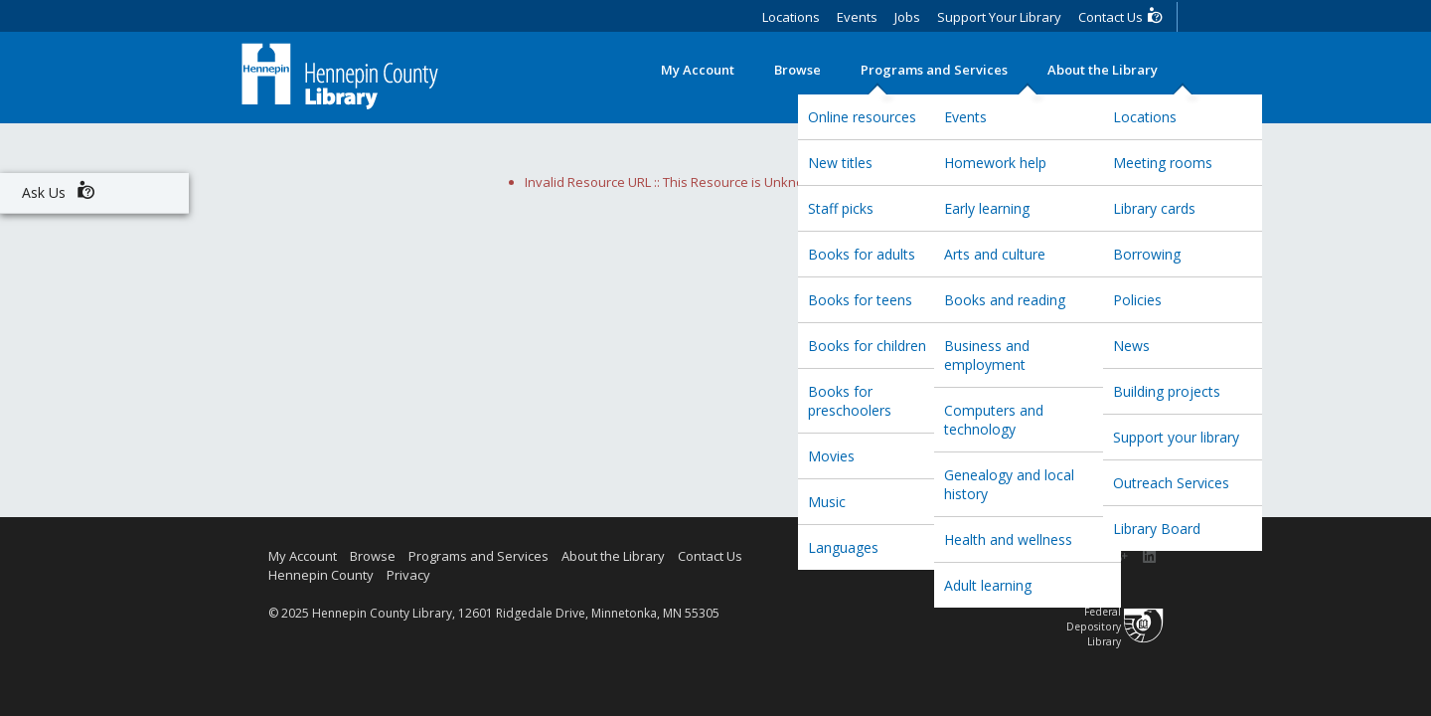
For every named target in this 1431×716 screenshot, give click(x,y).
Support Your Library (999, 17)
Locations (791, 17)
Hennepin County (321, 575)
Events (857, 17)
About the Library (1102, 70)
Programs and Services (934, 70)
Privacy (408, 575)
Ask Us (59, 190)
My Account (697, 70)
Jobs (907, 17)
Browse (797, 70)
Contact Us (1121, 16)
